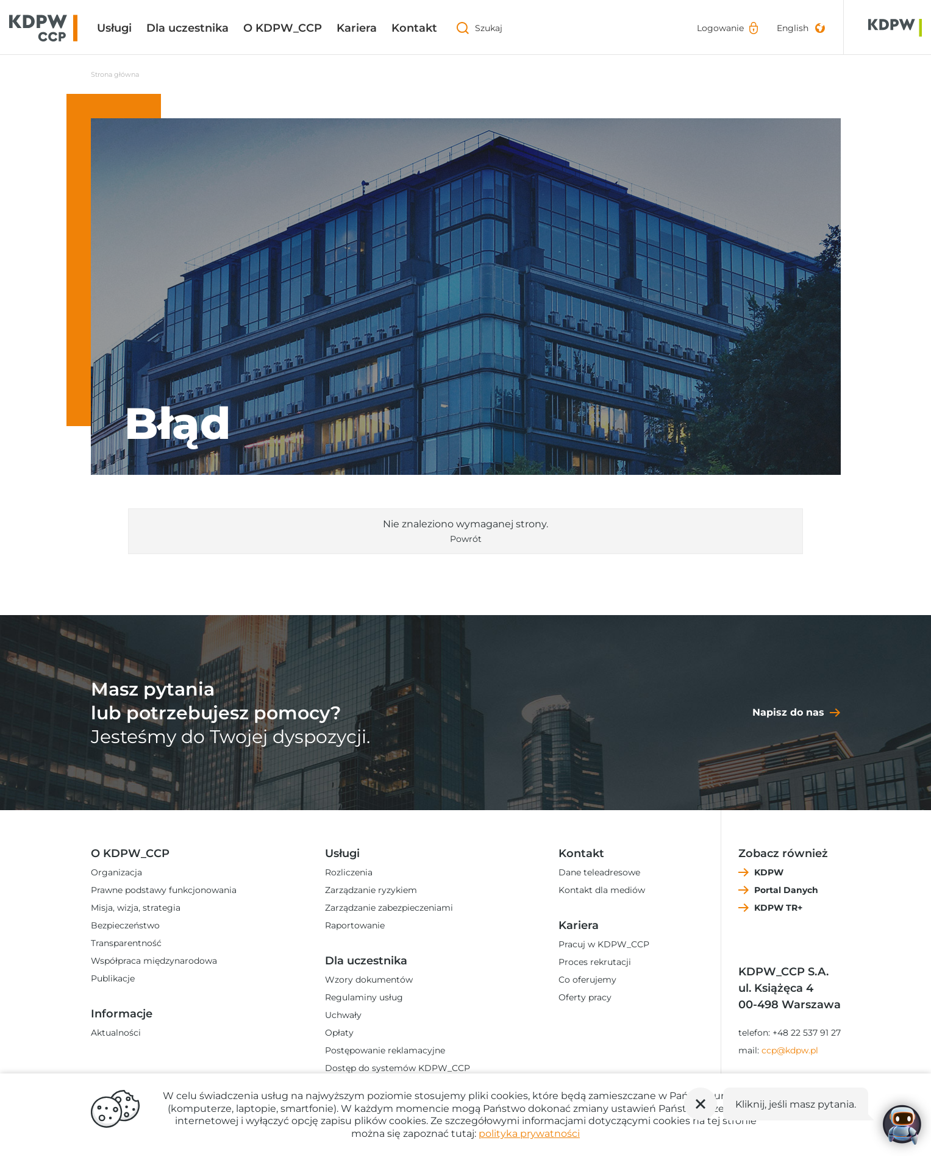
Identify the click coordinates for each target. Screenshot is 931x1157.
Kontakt (414, 28)
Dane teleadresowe (599, 872)
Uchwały (343, 1014)
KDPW (768, 872)
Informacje (121, 1013)
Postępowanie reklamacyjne (385, 1050)
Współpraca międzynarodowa (154, 960)
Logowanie (720, 28)
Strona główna (115, 74)
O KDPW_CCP (282, 28)
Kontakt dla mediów (601, 890)
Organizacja (116, 872)
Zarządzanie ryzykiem (371, 890)
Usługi (114, 28)
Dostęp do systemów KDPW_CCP (397, 1068)
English (792, 28)
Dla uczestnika (187, 28)
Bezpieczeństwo (125, 925)
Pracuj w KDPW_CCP (603, 944)
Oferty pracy (585, 997)
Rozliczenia (349, 872)
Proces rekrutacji (594, 961)
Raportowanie (355, 925)
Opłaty (339, 1032)
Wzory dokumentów (369, 979)
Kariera (357, 28)
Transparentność (126, 943)
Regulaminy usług (364, 997)
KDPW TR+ (778, 907)
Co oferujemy (587, 979)
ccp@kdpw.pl (790, 1050)
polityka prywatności (529, 1133)
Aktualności (116, 1032)
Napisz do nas (788, 712)
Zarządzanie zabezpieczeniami (389, 907)
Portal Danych (786, 890)
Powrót (466, 538)
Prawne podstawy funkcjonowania (164, 890)
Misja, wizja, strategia (135, 907)
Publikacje (113, 978)
